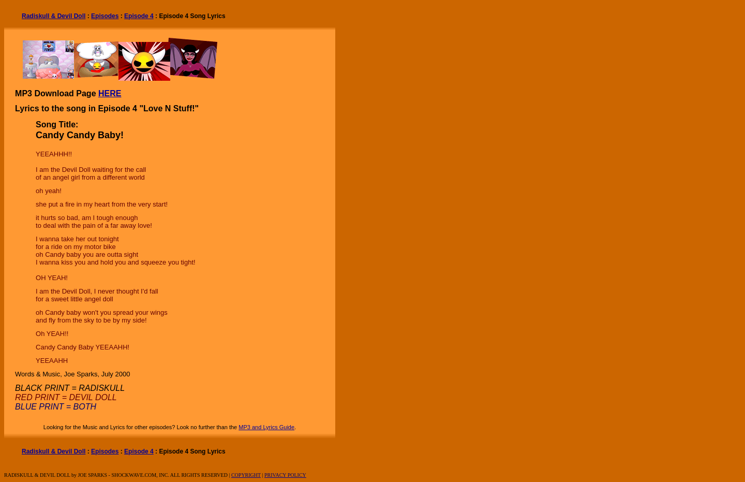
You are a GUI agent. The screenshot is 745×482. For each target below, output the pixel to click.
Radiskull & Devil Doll (53, 16)
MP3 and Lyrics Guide (266, 427)
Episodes (104, 16)
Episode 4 (139, 16)
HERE (109, 93)
